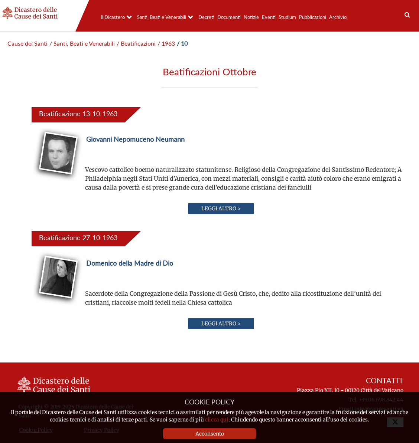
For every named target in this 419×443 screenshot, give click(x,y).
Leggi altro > (221, 208)
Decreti (206, 17)
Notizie (251, 17)
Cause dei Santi (27, 43)
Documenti (229, 17)
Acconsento (209, 433)
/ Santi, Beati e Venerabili (82, 43)
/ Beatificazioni (136, 43)
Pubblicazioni (312, 17)
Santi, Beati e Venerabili (161, 17)
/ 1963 (166, 43)
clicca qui (216, 419)
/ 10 (182, 43)
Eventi (269, 17)
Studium (287, 17)
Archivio (338, 17)
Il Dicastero (113, 17)
